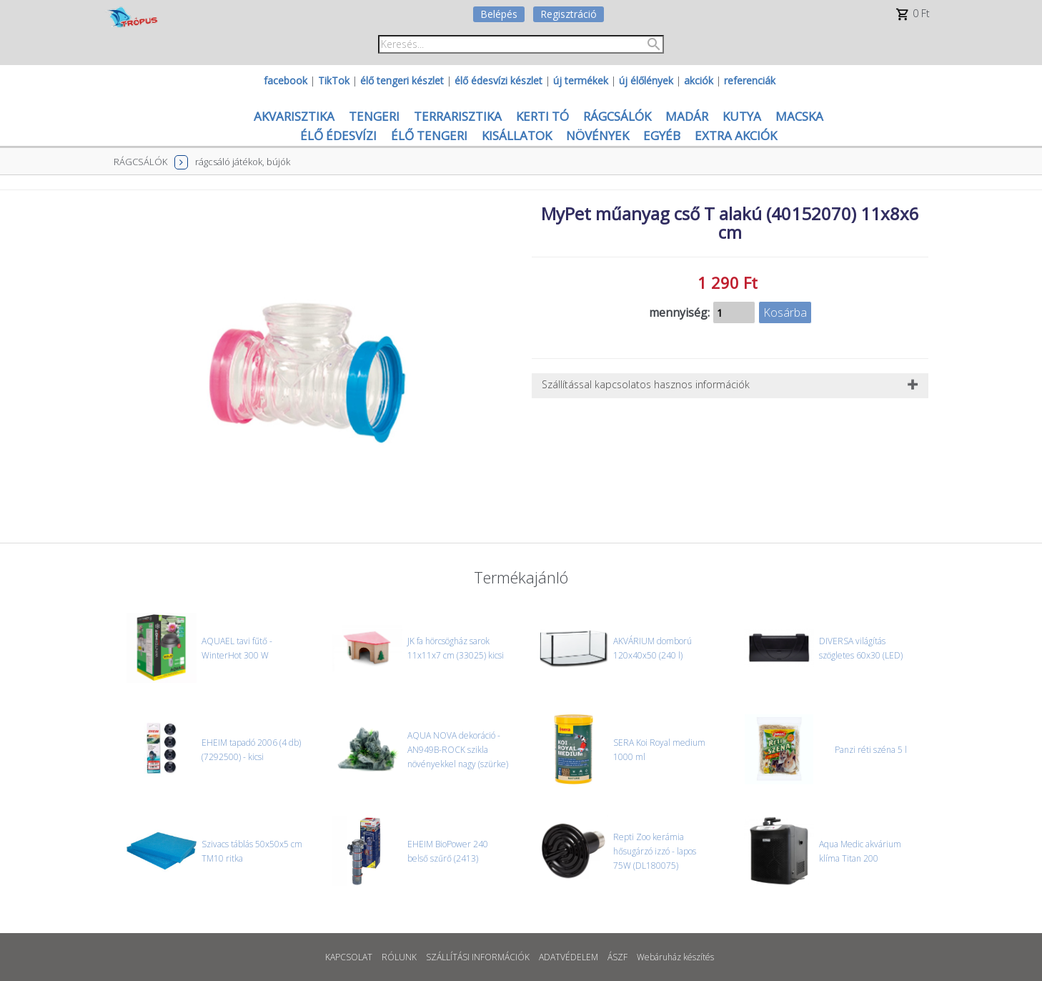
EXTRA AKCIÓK (736, 135)
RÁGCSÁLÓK (617, 116)
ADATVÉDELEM (568, 957)
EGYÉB (661, 135)
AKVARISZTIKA (294, 116)
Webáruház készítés (675, 957)
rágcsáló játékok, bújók (242, 161)
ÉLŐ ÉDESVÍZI (338, 135)
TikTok (333, 80)
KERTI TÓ (542, 116)
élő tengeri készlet (402, 80)
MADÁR (686, 116)
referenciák (749, 80)
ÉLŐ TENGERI (429, 135)
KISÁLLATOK (517, 135)
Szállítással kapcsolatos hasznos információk (646, 384)
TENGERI (374, 116)
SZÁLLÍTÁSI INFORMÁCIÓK (478, 957)
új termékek (580, 80)
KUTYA (742, 116)
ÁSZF (617, 957)
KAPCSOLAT (348, 957)
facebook (285, 80)
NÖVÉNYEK (597, 135)
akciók (698, 80)
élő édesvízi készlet (498, 80)
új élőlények (646, 80)
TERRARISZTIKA (458, 116)
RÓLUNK (399, 957)
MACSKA (799, 116)
